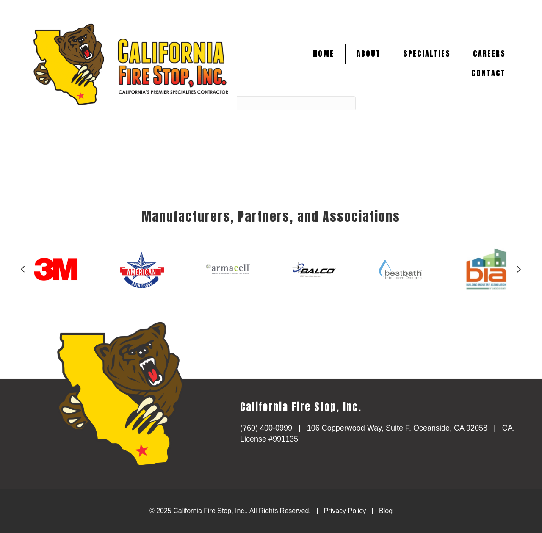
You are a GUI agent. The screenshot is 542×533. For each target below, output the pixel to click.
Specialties (427, 53)
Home (323, 53)
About (369, 53)
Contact (488, 73)
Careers (489, 53)
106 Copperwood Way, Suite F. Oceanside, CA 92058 (397, 428)
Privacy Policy (345, 510)
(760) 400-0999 (266, 428)
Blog (386, 510)
